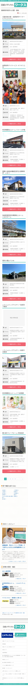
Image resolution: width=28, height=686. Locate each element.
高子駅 (4, 493)
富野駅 (4, 494)
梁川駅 (4, 499)
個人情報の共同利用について (8, 662)
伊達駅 (4, 490)
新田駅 (16, 496)
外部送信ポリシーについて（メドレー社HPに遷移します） (13, 679)
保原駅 (16, 491)
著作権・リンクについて (7, 668)
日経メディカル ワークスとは (8, 641)
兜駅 (15, 494)
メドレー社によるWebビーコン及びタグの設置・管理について (14, 674)
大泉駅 (4, 491)
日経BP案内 (4, 652)
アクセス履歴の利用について (8, 665)
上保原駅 (16, 493)
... (17, 479)
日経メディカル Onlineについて (8, 646)
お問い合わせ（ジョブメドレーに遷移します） (11, 671)
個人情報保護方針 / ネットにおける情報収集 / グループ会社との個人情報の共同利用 (13, 656)
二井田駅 (16, 490)
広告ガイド (4, 649)
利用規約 (4, 644)
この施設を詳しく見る (14, 59)
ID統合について (5, 659)
